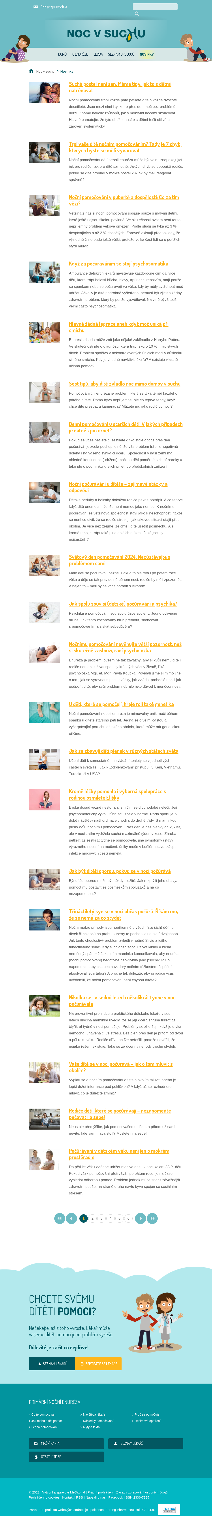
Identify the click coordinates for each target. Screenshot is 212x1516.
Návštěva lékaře (94, 1408)
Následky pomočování (98, 1414)
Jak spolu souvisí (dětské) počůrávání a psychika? (123, 597)
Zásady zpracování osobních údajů (142, 1486)
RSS (79, 1491)
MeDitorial (77, 1486)
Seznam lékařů (52, 1357)
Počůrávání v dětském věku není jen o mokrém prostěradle (119, 1147)
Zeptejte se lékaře (98, 1357)
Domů (62, 48)
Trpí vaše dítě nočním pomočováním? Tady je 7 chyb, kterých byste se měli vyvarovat (125, 140)
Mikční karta (46, 1437)
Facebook (115, 1491)
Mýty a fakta (91, 1421)
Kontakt (67, 1491)
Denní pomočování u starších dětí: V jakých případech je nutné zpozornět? (126, 420)
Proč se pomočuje (147, 1408)
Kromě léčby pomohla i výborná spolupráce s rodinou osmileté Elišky (117, 788)
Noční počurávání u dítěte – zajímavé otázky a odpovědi (118, 480)
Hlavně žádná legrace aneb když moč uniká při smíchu (119, 320)
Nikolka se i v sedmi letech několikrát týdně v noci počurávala (122, 994)
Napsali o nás (96, 1491)
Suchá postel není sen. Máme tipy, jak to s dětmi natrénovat (120, 80)
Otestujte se (46, 1450)
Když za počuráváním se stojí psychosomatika (118, 257)
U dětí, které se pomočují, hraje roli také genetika (121, 697)
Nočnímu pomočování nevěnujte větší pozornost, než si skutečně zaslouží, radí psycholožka (125, 641)
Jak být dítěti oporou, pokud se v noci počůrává (120, 864)
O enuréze (80, 48)
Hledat (179, 6)
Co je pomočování (44, 1408)
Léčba (98, 48)
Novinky (147, 48)
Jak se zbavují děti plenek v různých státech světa (123, 744)
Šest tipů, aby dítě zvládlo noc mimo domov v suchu (124, 377)
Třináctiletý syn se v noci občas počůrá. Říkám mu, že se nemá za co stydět (123, 908)
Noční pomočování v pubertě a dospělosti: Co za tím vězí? (124, 194)
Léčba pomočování (45, 1421)
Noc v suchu (45, 65)
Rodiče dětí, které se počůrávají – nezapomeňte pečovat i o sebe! (120, 1107)
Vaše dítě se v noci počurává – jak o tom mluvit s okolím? (121, 1060)
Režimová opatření (148, 1414)
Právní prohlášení (101, 1486)
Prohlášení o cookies (44, 1491)
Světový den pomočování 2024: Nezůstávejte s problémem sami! (119, 553)
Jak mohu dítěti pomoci (47, 1414)
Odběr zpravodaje (54, 6)
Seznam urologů (121, 48)
